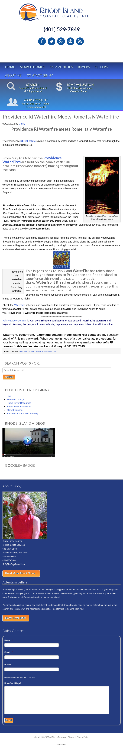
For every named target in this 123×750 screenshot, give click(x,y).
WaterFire (19, 305)
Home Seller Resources (19, 406)
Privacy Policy (83, 737)
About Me (13, 75)
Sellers (101, 67)
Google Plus (61, 41)
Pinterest (70, 41)
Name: (8, 640)
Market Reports (14, 410)
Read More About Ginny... (21, 573)
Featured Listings (15, 399)
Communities (61, 67)
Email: (8, 652)
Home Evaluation (16, 618)
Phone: (8, 664)
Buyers (84, 67)
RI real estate (28, 141)
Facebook (42, 41)
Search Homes (32, 67)
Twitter (51, 41)
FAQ (9, 396)
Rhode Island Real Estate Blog (38, 351)
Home (10, 67)
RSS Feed (80, 41)
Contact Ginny (40, 75)
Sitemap (71, 737)
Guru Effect (61, 744)
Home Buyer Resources (19, 403)
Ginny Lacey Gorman (14, 320)
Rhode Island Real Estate (61, 14)
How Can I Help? (13, 683)
